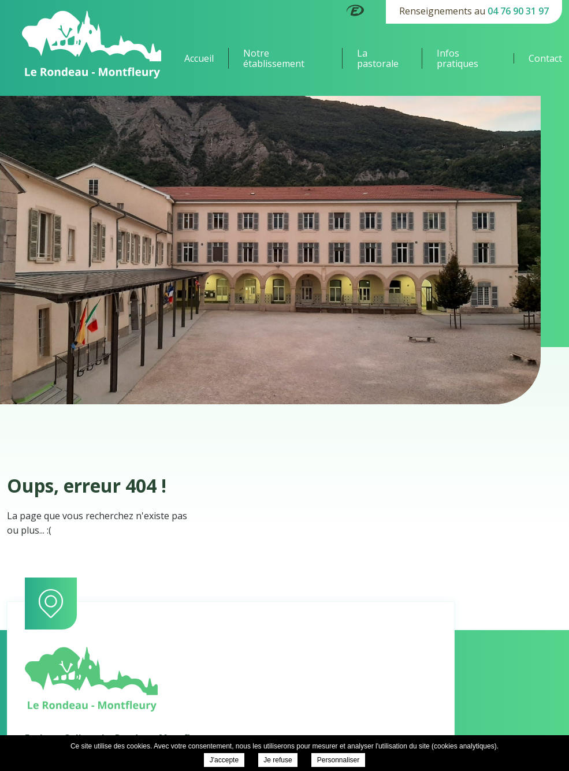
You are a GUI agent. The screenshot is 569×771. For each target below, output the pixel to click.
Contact (545, 58)
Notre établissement (273, 58)
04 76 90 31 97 (518, 11)
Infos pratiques (457, 58)
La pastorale (378, 58)
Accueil (199, 58)
